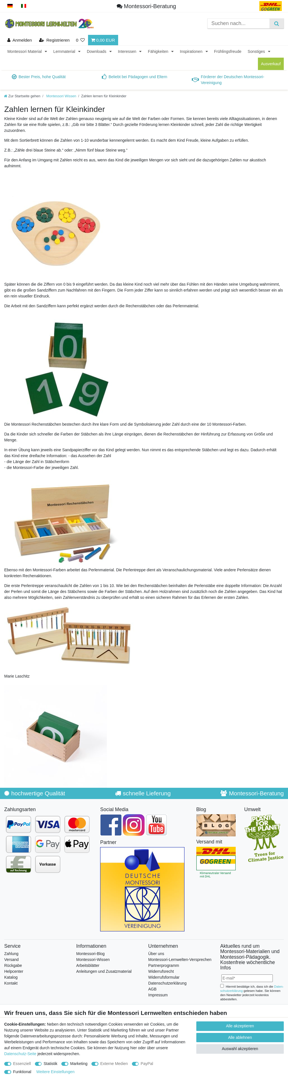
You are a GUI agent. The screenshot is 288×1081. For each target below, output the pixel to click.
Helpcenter (13, 971)
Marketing (78, 1063)
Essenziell (22, 1063)
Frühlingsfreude (227, 51)
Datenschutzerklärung (167, 983)
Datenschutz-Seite (20, 1053)
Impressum (158, 995)
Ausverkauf (271, 64)
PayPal (147, 1063)
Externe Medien (114, 1063)
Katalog (10, 977)
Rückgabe (13, 965)
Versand (11, 959)
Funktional (22, 1071)
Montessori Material (25, 51)
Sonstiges (257, 51)
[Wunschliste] (80, 40)
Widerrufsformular (163, 977)
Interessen (127, 51)
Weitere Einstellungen (55, 1071)
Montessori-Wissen (93, 959)
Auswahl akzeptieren (240, 1048)
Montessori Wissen (60, 96)
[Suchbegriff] (238, 23)
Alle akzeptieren (240, 1026)
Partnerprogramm (163, 965)
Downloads (97, 51)
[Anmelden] (19, 40)
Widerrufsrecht (161, 971)
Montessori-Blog (90, 953)
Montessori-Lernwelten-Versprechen (180, 959)
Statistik (50, 1063)
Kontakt (10, 983)
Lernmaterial (64, 51)
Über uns (156, 953)
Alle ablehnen (240, 1037)
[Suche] (276, 23)
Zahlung (11, 953)
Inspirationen (192, 51)
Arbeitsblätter (87, 965)
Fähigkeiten (158, 51)
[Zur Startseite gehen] (22, 96)
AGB (152, 989)
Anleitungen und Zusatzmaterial (104, 971)
